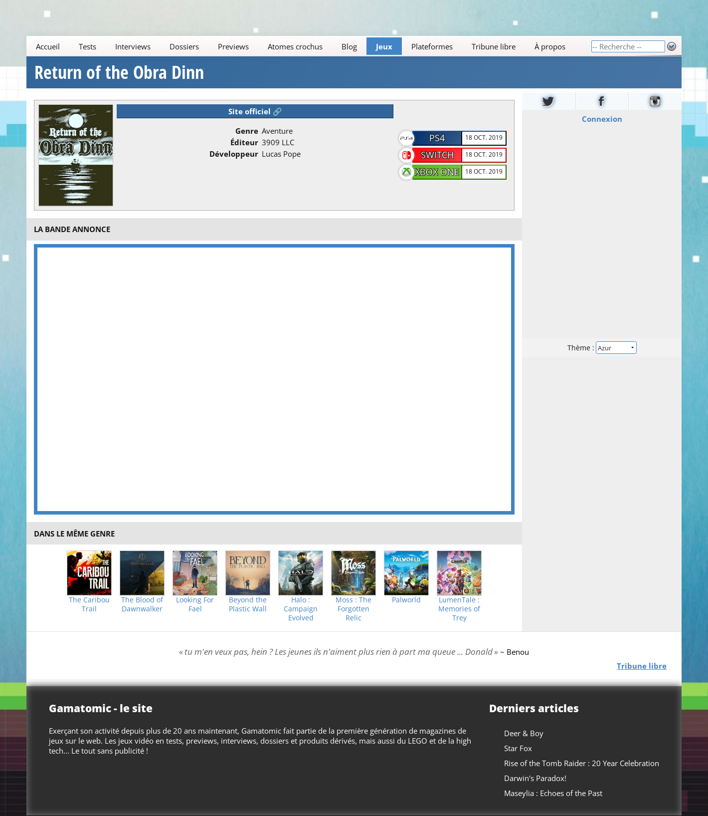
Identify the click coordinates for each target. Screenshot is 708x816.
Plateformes (432, 46)
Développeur (233, 154)
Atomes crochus (295, 46)
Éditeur (244, 142)
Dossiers (184, 46)
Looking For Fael (195, 604)
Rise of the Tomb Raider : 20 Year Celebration (581, 763)
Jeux (384, 46)
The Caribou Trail (89, 604)
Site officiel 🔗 (255, 111)
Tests (87, 46)
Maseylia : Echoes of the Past (553, 793)
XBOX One (437, 172)
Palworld (406, 599)
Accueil (48, 46)
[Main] (308, 46)
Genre (246, 131)
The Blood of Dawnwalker (142, 604)
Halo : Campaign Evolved (301, 608)
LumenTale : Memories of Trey (459, 608)
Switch (437, 155)
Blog (349, 46)
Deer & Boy (523, 733)
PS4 (437, 138)
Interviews (133, 46)
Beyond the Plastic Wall (248, 604)
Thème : (601, 347)
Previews (233, 46)
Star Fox (518, 748)
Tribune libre (494, 46)
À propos (549, 46)
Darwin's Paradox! (535, 778)
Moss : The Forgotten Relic (353, 608)
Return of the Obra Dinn (119, 72)
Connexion (602, 119)
